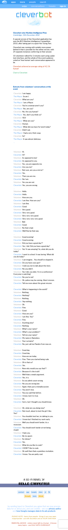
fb (49, 492)
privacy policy (55, 508)
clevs (40, 492)
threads (28, 496)
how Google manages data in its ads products (35, 511)
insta (34, 496)
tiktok (41, 496)
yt (45, 492)
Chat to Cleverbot (20, 73)
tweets (34, 492)
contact (21, 492)
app (27, 492)
